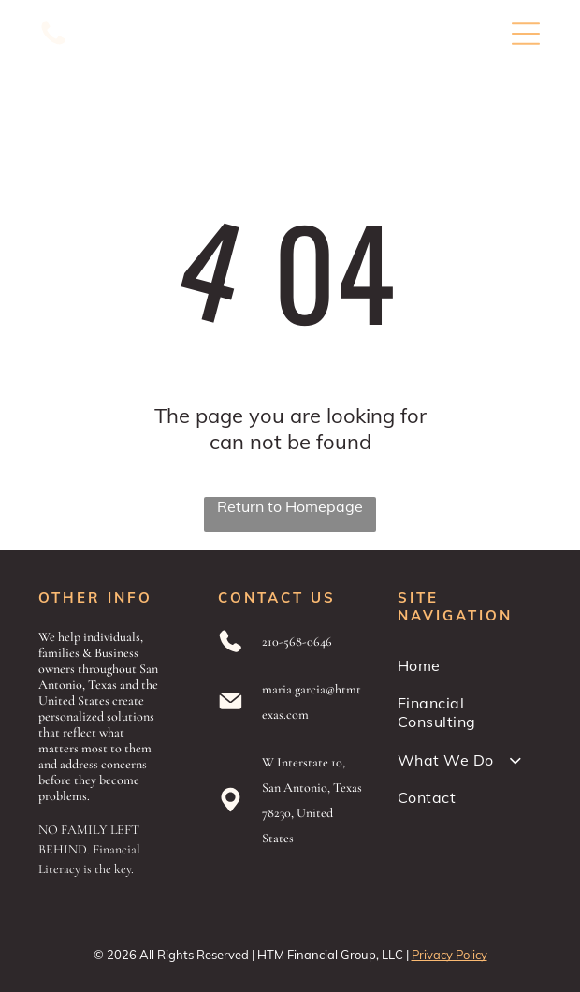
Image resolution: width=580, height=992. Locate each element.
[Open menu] (526, 34)
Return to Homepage (290, 506)
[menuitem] (470, 665)
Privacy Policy (449, 954)
